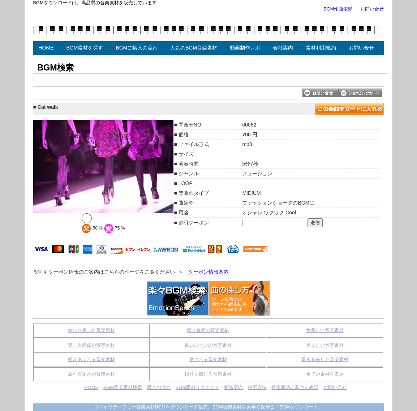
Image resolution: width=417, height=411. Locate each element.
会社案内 (283, 48)
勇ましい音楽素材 (325, 345)
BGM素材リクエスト (197, 387)
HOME (46, 48)
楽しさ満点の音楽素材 (91, 345)
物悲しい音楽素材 (325, 330)
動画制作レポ (245, 48)
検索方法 (257, 387)
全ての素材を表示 (325, 374)
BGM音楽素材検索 (122, 387)
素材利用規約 (321, 48)
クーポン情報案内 (208, 272)
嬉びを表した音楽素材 (91, 330)
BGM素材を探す (84, 48)
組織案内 (233, 387)
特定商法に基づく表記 (294, 387)
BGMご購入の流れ (137, 48)
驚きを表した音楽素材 (324, 359)
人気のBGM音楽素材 (193, 48)
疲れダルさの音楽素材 (91, 374)
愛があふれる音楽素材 (91, 359)
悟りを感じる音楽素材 (208, 374)
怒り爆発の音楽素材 (208, 330)
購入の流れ (159, 387)
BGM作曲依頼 (338, 9)
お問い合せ (372, 9)
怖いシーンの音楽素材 (208, 345)
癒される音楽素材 (208, 359)
